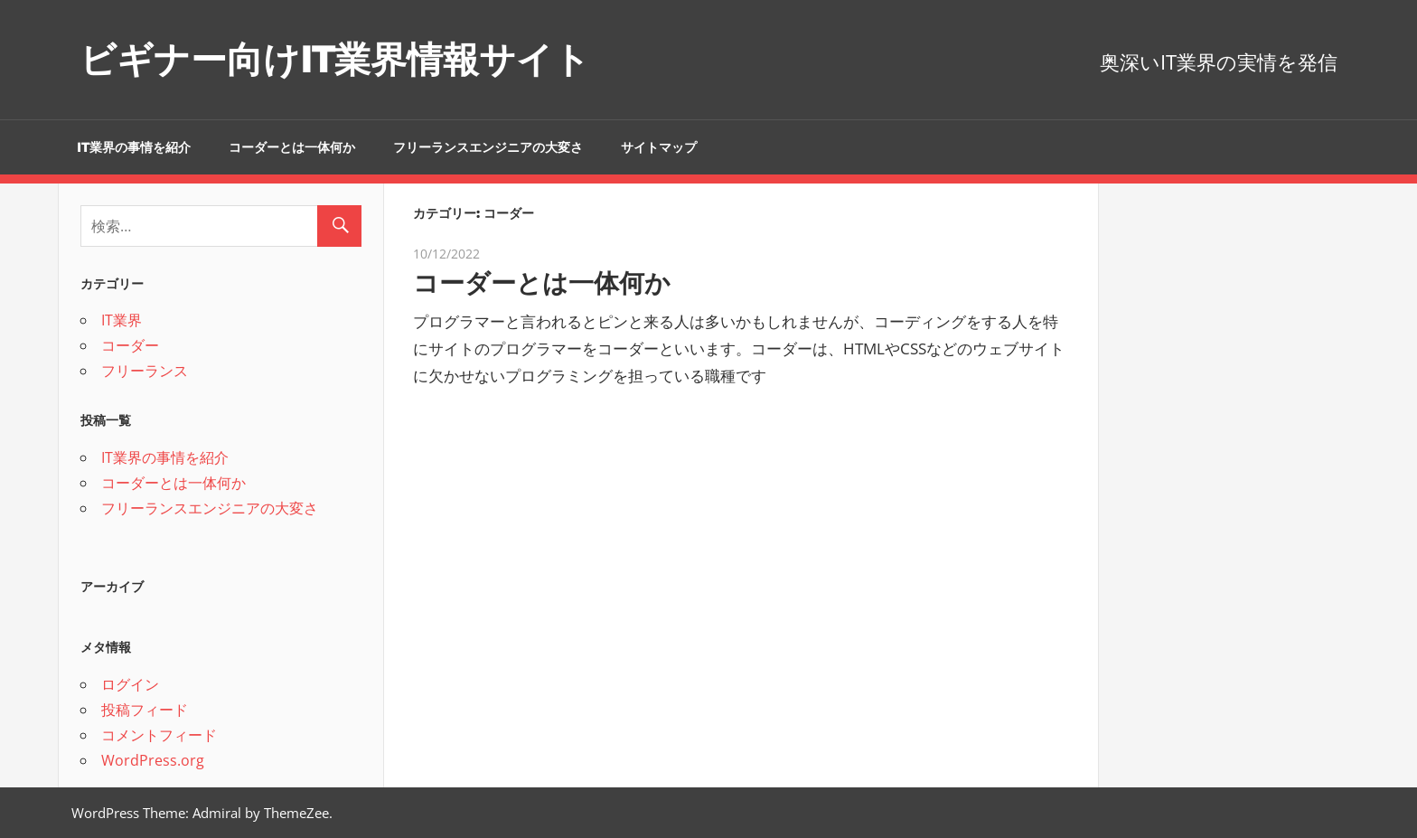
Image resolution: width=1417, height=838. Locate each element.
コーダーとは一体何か (292, 147)
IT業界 (121, 320)
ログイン (130, 684)
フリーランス (144, 371)
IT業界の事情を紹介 (134, 147)
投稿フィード (144, 710)
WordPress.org (152, 760)
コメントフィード (159, 735)
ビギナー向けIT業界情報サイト (335, 59)
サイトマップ (659, 147)
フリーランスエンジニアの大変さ (488, 147)
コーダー (130, 345)
